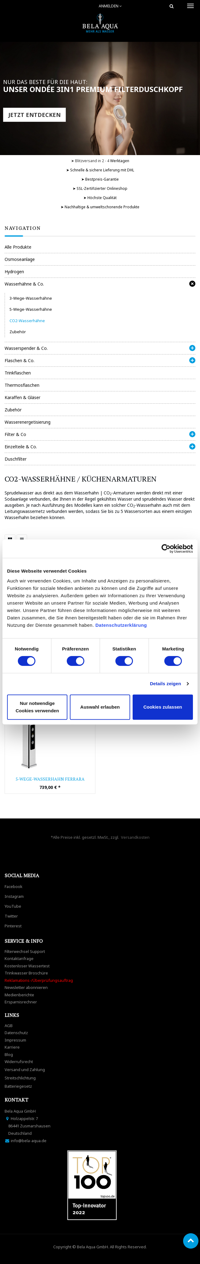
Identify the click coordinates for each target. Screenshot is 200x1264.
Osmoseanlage (20, 259)
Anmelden (110, 6)
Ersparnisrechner (21, 1002)
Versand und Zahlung (25, 1069)
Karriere (12, 1047)
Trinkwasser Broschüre (26, 973)
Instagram (14, 896)
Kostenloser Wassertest (27, 966)
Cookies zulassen (162, 707)
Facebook (13, 886)
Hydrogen (14, 271)
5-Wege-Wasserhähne (31, 309)
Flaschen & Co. (19, 360)
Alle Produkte (18, 247)
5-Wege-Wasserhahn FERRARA (50, 779)
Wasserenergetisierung (27, 422)
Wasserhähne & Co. (24, 284)
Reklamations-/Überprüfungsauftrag (39, 980)
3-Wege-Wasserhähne (31, 298)
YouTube (13, 906)
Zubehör (18, 331)
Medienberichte (19, 995)
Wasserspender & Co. (26, 348)
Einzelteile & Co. (21, 447)
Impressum (15, 1040)
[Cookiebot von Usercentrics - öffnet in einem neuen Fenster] (166, 548)
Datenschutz (16, 1032)
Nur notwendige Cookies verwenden (37, 707)
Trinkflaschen (18, 373)
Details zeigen (165, 683)
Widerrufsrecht (19, 1061)
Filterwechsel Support (25, 951)
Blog (9, 1054)
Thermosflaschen (22, 385)
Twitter (11, 916)
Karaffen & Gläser (22, 397)
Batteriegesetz (18, 1086)
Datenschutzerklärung (121, 625)
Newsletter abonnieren (26, 987)
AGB (9, 1025)
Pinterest (13, 926)
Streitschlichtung (20, 1078)
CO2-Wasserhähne (27, 320)
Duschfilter (15, 459)
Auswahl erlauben (100, 707)
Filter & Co (15, 434)
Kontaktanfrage (19, 958)
